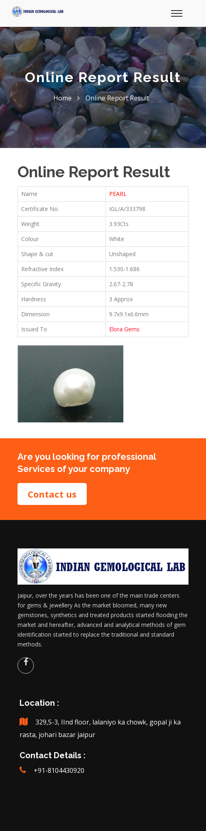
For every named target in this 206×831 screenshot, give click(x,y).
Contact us (52, 494)
